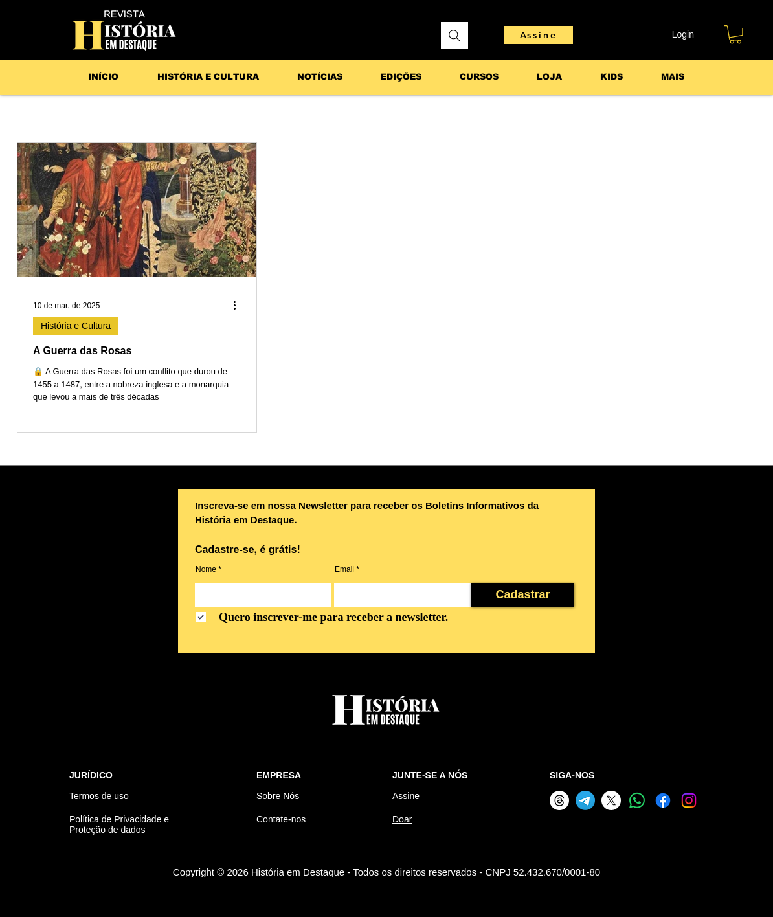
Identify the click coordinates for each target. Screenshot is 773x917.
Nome (206, 569)
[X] (611, 800)
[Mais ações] (239, 305)
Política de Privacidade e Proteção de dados (119, 824)
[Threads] (559, 800)
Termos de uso (99, 796)
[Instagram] (689, 800)
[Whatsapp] (637, 800)
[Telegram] (585, 800)
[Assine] (538, 35)
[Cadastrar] (522, 595)
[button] (735, 34)
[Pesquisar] (454, 35)
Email (344, 569)
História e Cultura (76, 326)
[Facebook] (663, 800)
